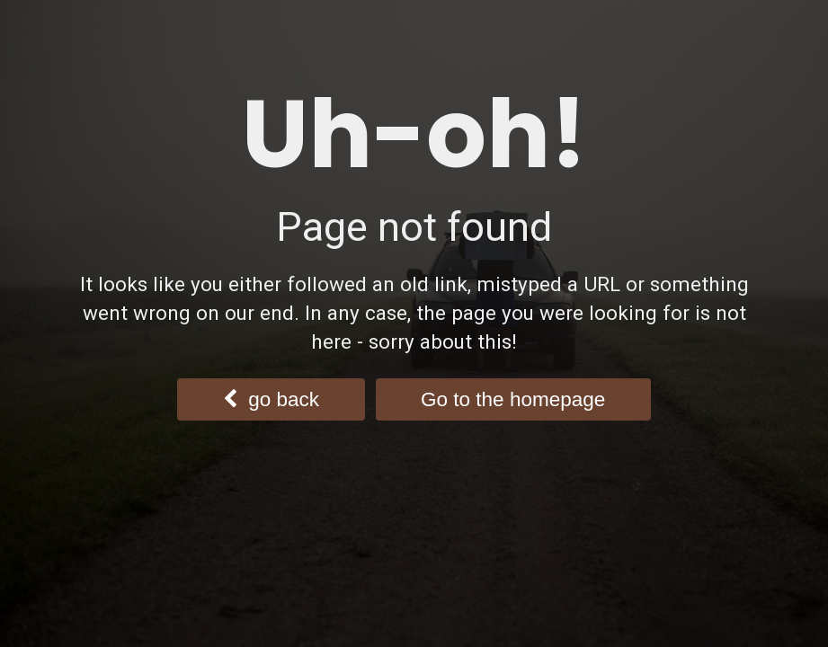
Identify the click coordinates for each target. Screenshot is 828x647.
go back (271, 399)
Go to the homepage (513, 399)
